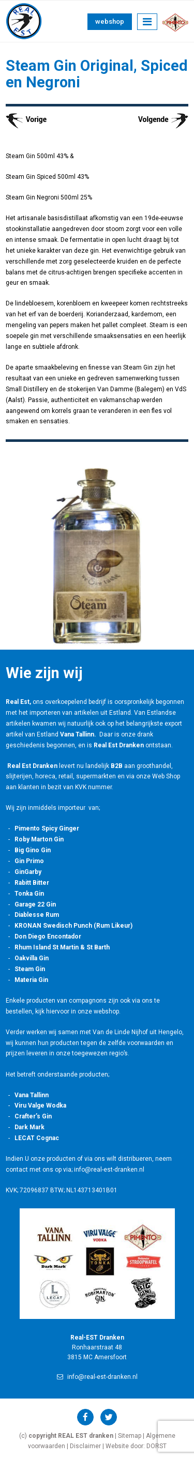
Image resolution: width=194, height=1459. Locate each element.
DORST (156, 1446)
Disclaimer (85, 1446)
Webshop (109, 21)
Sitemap (129, 1435)
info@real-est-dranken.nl (97, 1376)
